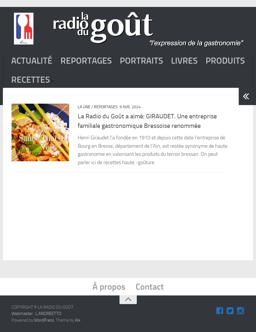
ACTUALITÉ (31, 61)
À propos (108, 287)
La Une (84, 107)
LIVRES (184, 61)
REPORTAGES (86, 61)
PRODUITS (225, 61)
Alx (77, 320)
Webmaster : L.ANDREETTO (36, 313)
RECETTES (30, 80)
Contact (150, 287)
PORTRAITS (141, 61)
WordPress (44, 320)
